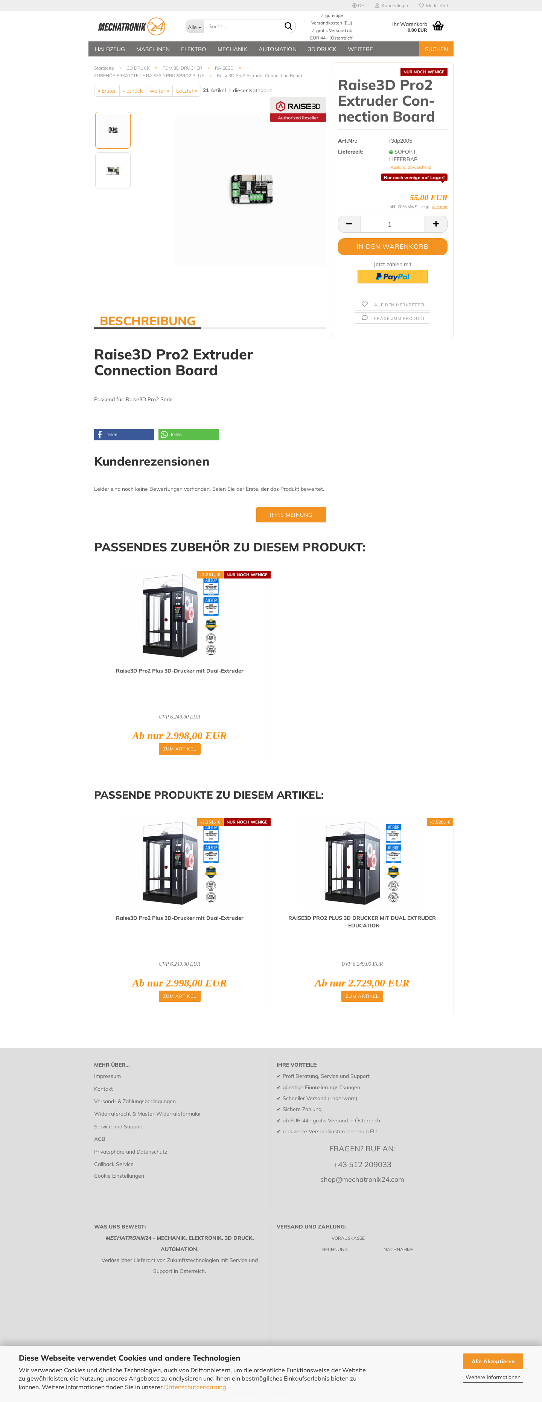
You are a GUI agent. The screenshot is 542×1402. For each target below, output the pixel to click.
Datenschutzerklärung (195, 1387)
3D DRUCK (322, 49)
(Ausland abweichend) (411, 167)
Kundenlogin (391, 5)
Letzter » (186, 90)
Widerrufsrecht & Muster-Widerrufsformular (147, 1113)
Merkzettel (433, 5)
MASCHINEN (153, 49)
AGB (99, 1139)
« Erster (107, 90)
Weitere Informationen (493, 1377)
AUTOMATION (278, 49)
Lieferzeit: (351, 151)
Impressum (107, 1076)
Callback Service (114, 1164)
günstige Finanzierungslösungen (321, 1087)
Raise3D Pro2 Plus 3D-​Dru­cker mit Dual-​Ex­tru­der (180, 670)
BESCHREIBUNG (148, 320)
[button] (124, 434)
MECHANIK (232, 49)
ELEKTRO (193, 49)
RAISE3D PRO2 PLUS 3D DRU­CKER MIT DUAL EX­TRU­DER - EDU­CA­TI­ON (362, 922)
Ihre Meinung (291, 514)
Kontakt (103, 1088)
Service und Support (118, 1126)
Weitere (360, 49)
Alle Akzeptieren (493, 1361)
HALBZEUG (110, 49)
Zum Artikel (179, 749)
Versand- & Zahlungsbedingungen (135, 1101)
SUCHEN (436, 49)
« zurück (133, 90)
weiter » (159, 90)
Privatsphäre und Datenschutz (130, 1151)
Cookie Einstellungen (119, 1175)
